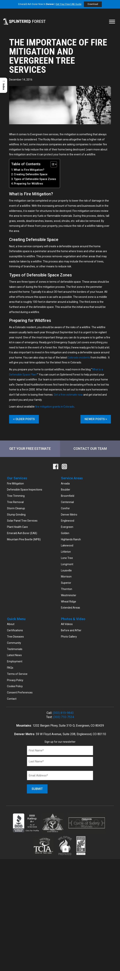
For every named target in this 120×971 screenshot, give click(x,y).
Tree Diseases (15, 636)
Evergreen (67, 527)
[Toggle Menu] (112, 21)
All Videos (67, 624)
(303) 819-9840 (63, 713)
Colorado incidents (79, 357)
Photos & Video (73, 619)
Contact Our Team (90, 449)
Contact (11, 698)
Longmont (67, 564)
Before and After (71, 630)
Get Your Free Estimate (30, 449)
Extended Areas (70, 607)
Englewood (67, 520)
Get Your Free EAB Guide (68, 4)
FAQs (10, 667)
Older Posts (25, 419)
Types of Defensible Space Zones (35, 179)
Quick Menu (16, 619)
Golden (65, 533)
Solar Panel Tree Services (22, 520)
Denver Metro (69, 514)
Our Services (17, 478)
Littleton (66, 551)
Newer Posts (94, 419)
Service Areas (72, 478)
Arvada (65, 483)
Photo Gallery (69, 636)
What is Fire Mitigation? (29, 169)
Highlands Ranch (71, 539)
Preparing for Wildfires (28, 183)
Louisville (66, 570)
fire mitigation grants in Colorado (54, 406)
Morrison (66, 576)
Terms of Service (17, 674)
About (10, 624)
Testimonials (14, 649)
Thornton (66, 589)
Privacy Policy (15, 680)
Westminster (68, 595)
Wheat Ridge (68, 601)
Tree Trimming (16, 496)
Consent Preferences (20, 692)
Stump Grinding (16, 514)
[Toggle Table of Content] (52, 164)
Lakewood (67, 545)
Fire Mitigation (15, 483)
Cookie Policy (15, 686)
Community (14, 643)
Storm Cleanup (16, 508)
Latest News (14, 655)
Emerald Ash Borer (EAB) (22, 533)
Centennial (67, 502)
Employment (14, 661)
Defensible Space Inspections (24, 489)
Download (93, 4)
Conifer (65, 508)
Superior (66, 582)
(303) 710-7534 (63, 717)
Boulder (65, 489)
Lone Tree (67, 558)
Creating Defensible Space (30, 174)
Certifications (15, 630)
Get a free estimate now (68, 394)
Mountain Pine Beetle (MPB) (24, 539)
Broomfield (67, 496)
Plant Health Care (17, 527)
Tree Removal (15, 502)
